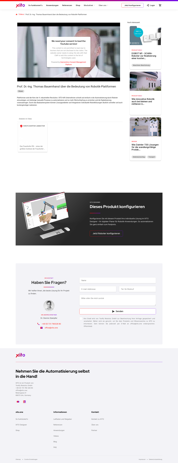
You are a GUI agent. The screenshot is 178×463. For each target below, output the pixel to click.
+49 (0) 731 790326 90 (51, 324)
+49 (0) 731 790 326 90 (24, 388)
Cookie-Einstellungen (30, 459)
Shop (78, 5)
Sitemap (18, 459)
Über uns (94, 425)
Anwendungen (52, 5)
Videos (21, 14)
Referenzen (67, 5)
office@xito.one (51, 328)
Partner (94, 430)
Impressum (142, 459)
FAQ (55, 447)
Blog (55, 442)
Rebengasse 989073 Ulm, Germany (23, 394)
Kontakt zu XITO (97, 419)
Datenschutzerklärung (155, 459)
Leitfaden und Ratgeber (62, 419)
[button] (89, 5)
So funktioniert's (35, 5)
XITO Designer (21, 425)
